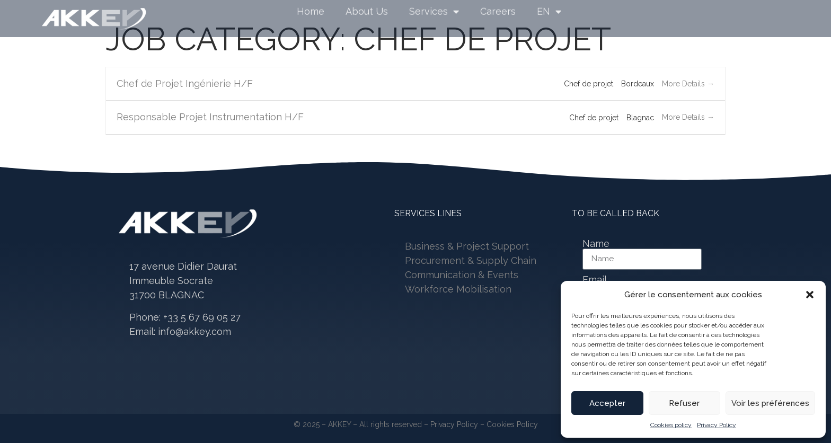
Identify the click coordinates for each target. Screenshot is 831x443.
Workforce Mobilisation (458, 289)
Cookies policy (671, 425)
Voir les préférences (770, 403)
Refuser (684, 403)
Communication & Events (461, 274)
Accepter (607, 403)
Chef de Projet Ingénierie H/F (185, 83)
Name (595, 244)
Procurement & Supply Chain (470, 260)
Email (594, 280)
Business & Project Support (467, 246)
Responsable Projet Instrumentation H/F (210, 116)
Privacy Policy (716, 425)
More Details (688, 83)
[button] (810, 294)
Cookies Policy (512, 424)
